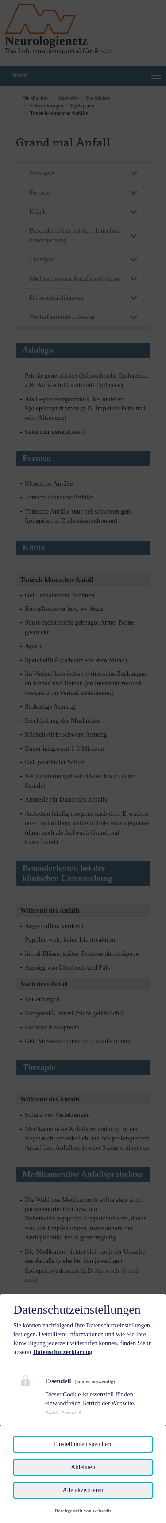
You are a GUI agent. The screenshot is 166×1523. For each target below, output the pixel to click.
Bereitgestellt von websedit (83, 1510)
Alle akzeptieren (82, 1490)
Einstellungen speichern (82, 1444)
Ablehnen (83, 1467)
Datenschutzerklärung (63, 1352)
